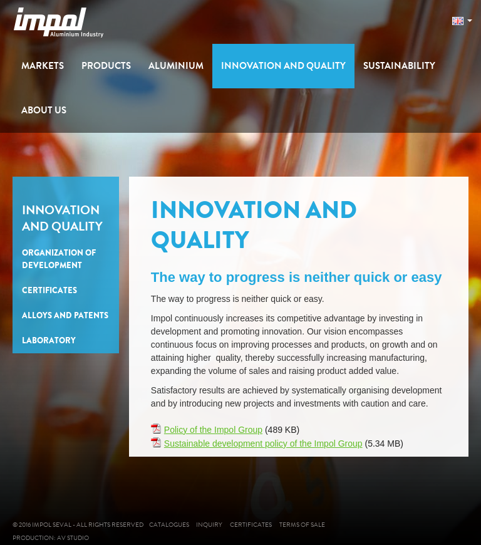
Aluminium (176, 66)
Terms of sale (311, 524)
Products (106, 66)
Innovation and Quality (283, 66)
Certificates (49, 290)
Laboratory (49, 340)
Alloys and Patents (65, 315)
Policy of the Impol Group (213, 430)
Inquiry (213, 524)
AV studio (75, 537)
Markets (42, 66)
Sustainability (399, 66)
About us (43, 110)
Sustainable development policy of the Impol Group (263, 444)
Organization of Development (59, 259)
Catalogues (170, 524)
